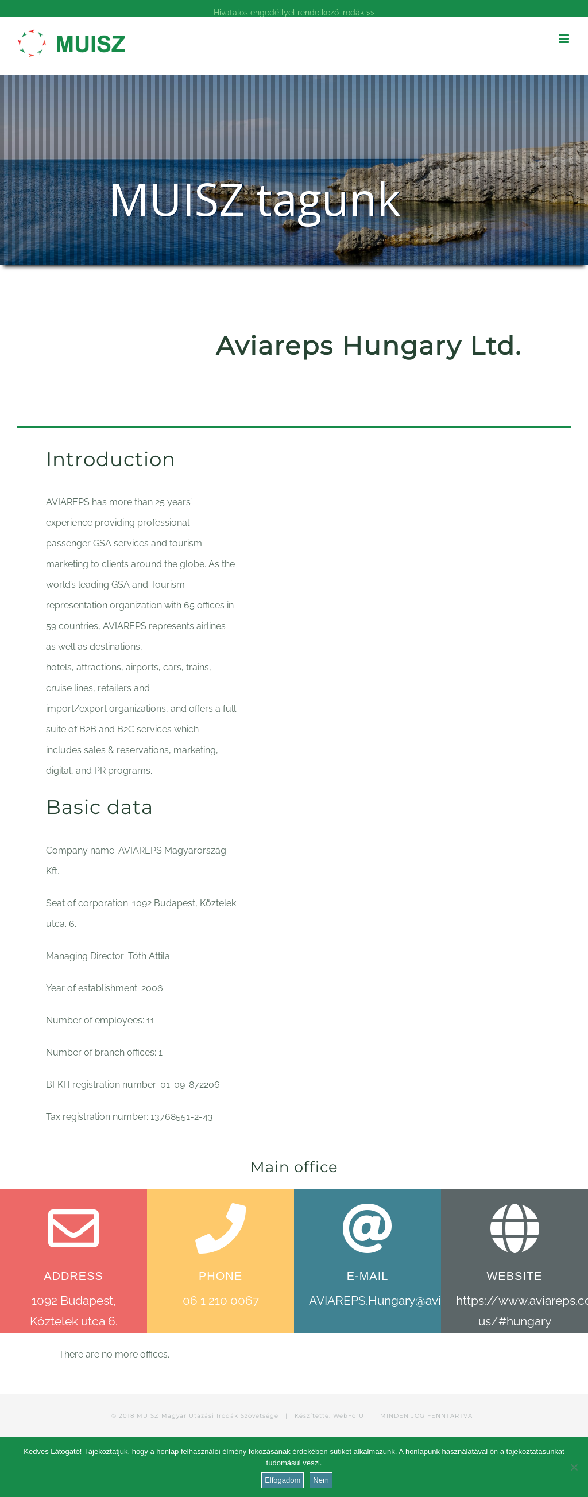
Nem (320, 1480)
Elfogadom (282, 1480)
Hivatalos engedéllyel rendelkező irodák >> (294, 12)
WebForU (348, 1416)
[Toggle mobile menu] (565, 39)
